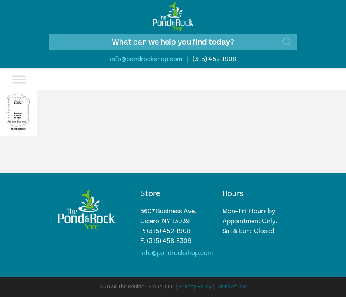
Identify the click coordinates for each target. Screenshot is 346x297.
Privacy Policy (195, 287)
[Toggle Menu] (19, 79)
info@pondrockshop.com (146, 59)
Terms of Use (231, 287)
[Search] (286, 42)
